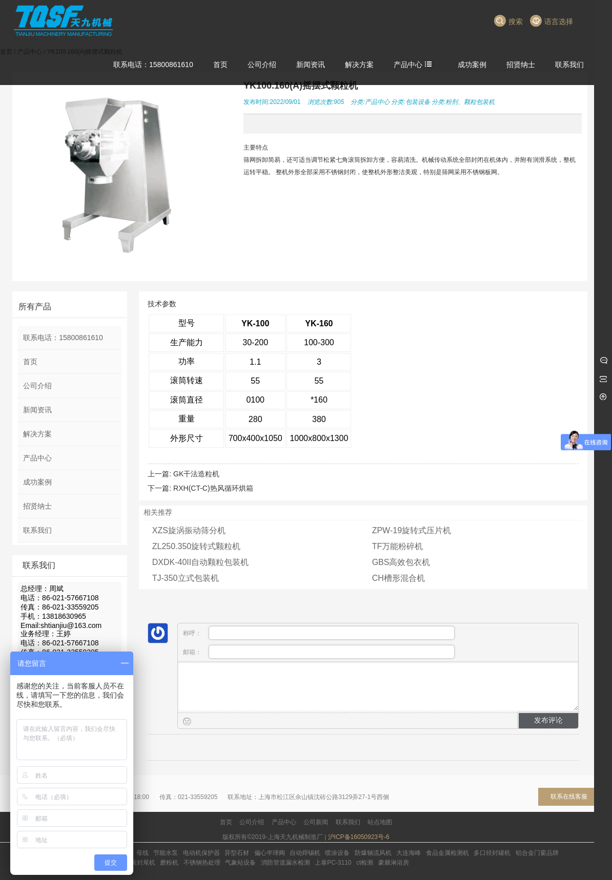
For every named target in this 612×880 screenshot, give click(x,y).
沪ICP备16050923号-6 (359, 837)
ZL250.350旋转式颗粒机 (196, 546)
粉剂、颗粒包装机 (470, 102)
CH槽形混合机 (398, 578)
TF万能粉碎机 (397, 546)
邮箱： (319, 652)
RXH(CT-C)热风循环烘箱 (213, 488)
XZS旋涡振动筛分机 (189, 530)
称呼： (319, 633)
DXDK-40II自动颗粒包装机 (200, 562)
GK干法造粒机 (196, 474)
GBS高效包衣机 (401, 562)
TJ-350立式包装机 (185, 578)
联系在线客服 (568, 796)
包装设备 (417, 102)
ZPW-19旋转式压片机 (411, 530)
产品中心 (377, 102)
